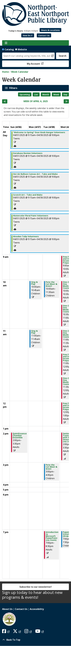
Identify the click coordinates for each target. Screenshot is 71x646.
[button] (23, 30)
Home (5, 71)
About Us (7, 609)
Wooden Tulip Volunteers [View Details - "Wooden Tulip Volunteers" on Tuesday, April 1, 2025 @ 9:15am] (26, 236)
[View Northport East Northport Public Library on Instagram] (28, 632)
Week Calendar (19, 71)
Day (65, 94)
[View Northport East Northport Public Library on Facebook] (6, 632)
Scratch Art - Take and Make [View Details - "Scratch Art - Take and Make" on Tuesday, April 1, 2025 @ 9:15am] (27, 195)
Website (22, 49)
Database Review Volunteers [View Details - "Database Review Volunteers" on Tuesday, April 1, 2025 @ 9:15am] (27, 153)
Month (45, 94)
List (36, 94)
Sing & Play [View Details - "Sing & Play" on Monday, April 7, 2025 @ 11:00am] (34, 332)
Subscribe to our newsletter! (35, 586)
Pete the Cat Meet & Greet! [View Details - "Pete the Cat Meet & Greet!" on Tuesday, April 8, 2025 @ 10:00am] (51, 284)
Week (56, 94)
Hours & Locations (50, 30)
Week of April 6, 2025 (35, 101)
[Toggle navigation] (6, 43)
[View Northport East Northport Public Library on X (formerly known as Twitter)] (17, 632)
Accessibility (37, 609)
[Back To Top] (35, 640)
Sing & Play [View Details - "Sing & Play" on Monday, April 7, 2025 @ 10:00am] (34, 283)
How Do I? (28, 35)
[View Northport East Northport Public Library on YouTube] (39, 632)
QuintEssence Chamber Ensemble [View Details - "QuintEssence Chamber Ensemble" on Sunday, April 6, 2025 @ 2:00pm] (20, 436)
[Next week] (66, 101)
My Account (34, 63)
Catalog (9, 49)
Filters (13, 88)
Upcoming (25, 94)
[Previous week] (4, 101)
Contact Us (44, 35)
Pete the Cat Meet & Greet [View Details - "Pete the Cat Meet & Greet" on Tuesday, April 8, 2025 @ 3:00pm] (51, 467)
